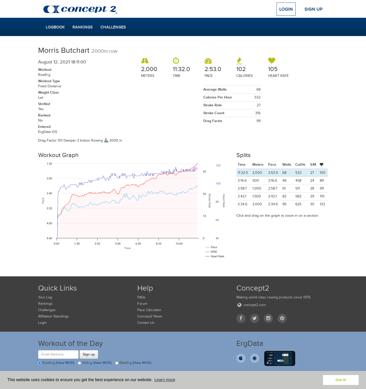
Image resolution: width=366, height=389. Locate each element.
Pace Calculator (149, 310)
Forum (142, 304)
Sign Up (313, 9)
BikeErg (133, 363)
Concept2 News (149, 316)
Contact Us (146, 323)
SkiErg (95, 363)
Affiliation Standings (53, 316)
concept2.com (251, 305)
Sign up (89, 354)
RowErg (56, 363)
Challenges (113, 27)
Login (286, 9)
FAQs (141, 297)
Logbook (55, 27)
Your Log (45, 297)
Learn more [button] (164, 380)
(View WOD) (65, 363)
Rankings (82, 27)
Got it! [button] (341, 380)
